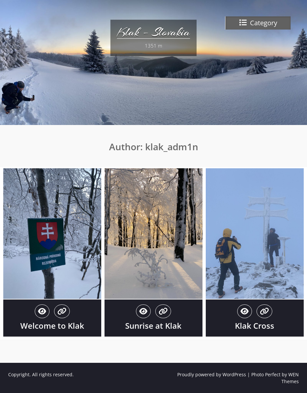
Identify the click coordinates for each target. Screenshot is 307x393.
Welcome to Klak (52, 325)
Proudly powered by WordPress (211, 374)
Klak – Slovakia (153, 32)
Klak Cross (254, 325)
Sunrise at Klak (153, 325)
